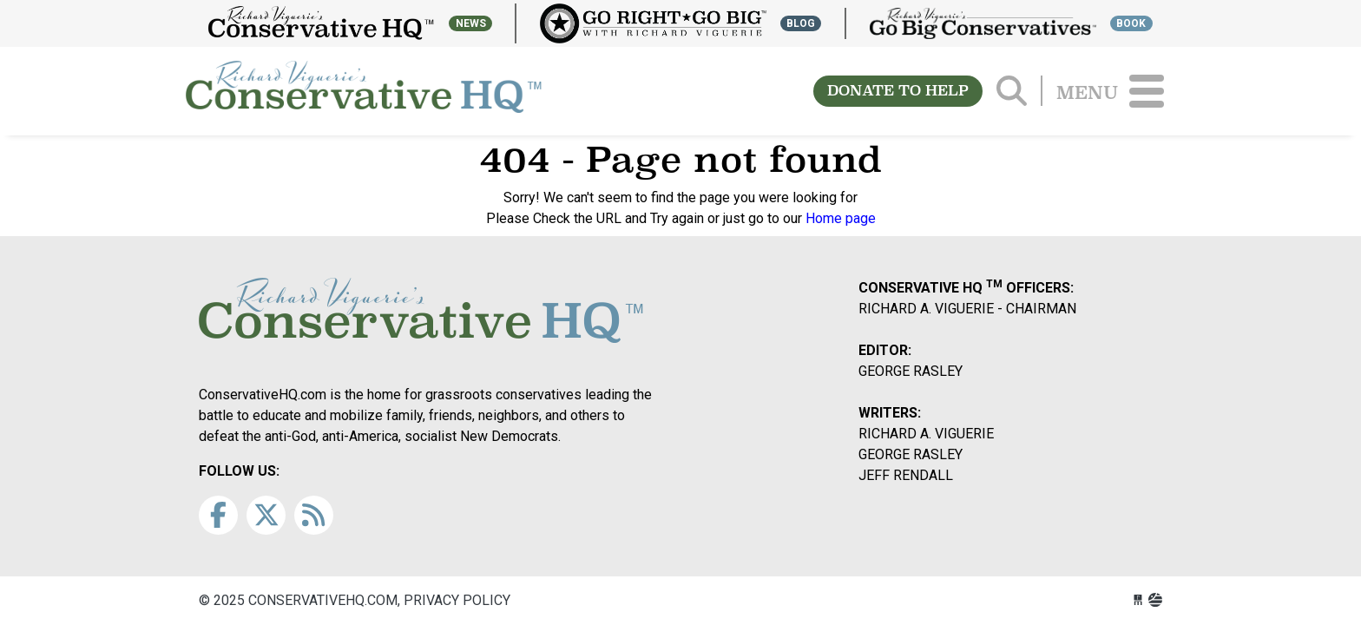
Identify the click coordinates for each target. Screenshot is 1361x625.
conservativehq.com (364, 91)
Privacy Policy (457, 600)
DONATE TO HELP (898, 90)
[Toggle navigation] (1146, 91)
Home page (840, 218)
